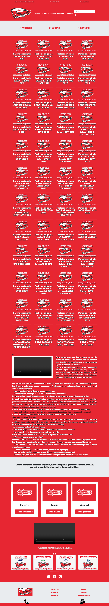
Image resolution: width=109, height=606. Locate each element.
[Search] (84, 11)
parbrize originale (24, 399)
